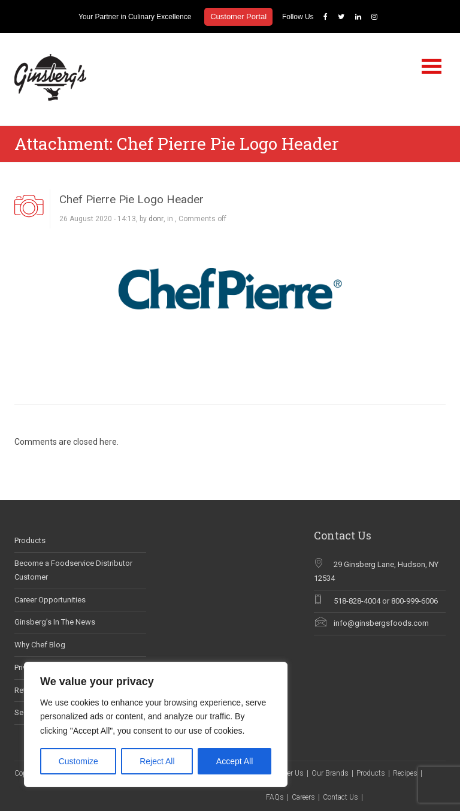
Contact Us (340, 797)
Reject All (157, 761)
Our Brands (330, 773)
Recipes (405, 773)
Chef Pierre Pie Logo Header (131, 199)
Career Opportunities (50, 599)
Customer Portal (238, 16)
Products (30, 540)
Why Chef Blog (39, 644)
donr (156, 219)
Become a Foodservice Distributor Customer (73, 570)
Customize (78, 761)
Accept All (234, 761)
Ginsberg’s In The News (54, 621)
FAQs (275, 797)
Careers (303, 797)
